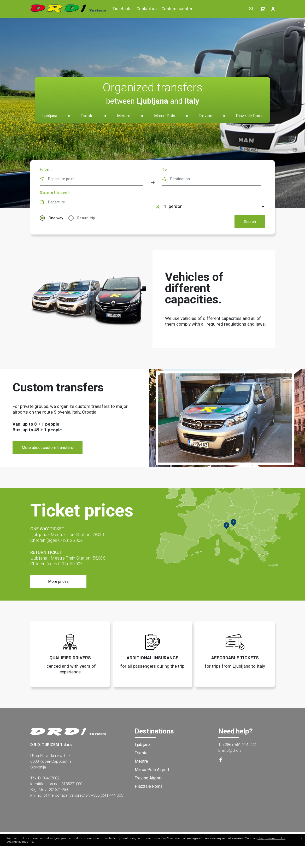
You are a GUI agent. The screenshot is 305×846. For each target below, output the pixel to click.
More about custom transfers (47, 447)
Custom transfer (177, 8)
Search (250, 221)
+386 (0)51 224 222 (239, 744)
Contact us (147, 8)
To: (165, 169)
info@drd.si (232, 750)
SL (251, 8)
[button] (262, 9)
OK (300, 838)
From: (46, 169)
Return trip (86, 218)
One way (56, 218)
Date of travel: (55, 192)
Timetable (122, 8)
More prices (58, 581)
